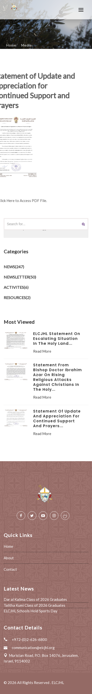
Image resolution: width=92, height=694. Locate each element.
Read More (42, 351)
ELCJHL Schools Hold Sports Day (30, 611)
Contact (10, 569)
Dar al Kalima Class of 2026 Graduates (35, 599)
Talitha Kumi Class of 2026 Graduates (34, 605)
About (9, 558)
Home (8, 546)
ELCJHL (58, 682)
